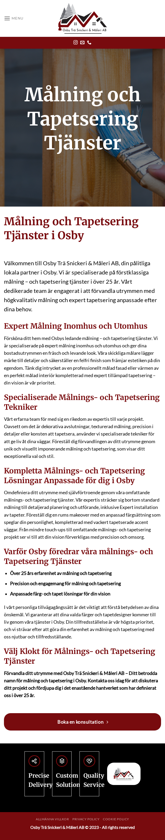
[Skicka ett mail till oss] (82, 42)
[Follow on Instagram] (75, 42)
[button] (13, 18)
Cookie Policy (116, 819)
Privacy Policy (86, 819)
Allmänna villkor (52, 819)
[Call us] (89, 42)
